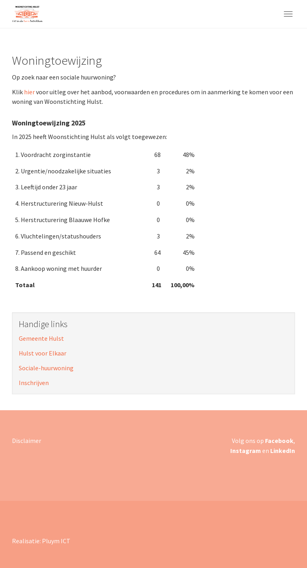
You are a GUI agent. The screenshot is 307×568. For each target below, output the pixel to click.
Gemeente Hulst (41, 338)
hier (29, 92)
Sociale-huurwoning (46, 368)
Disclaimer (26, 441)
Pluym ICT (56, 541)
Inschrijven (34, 383)
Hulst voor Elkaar (42, 353)
